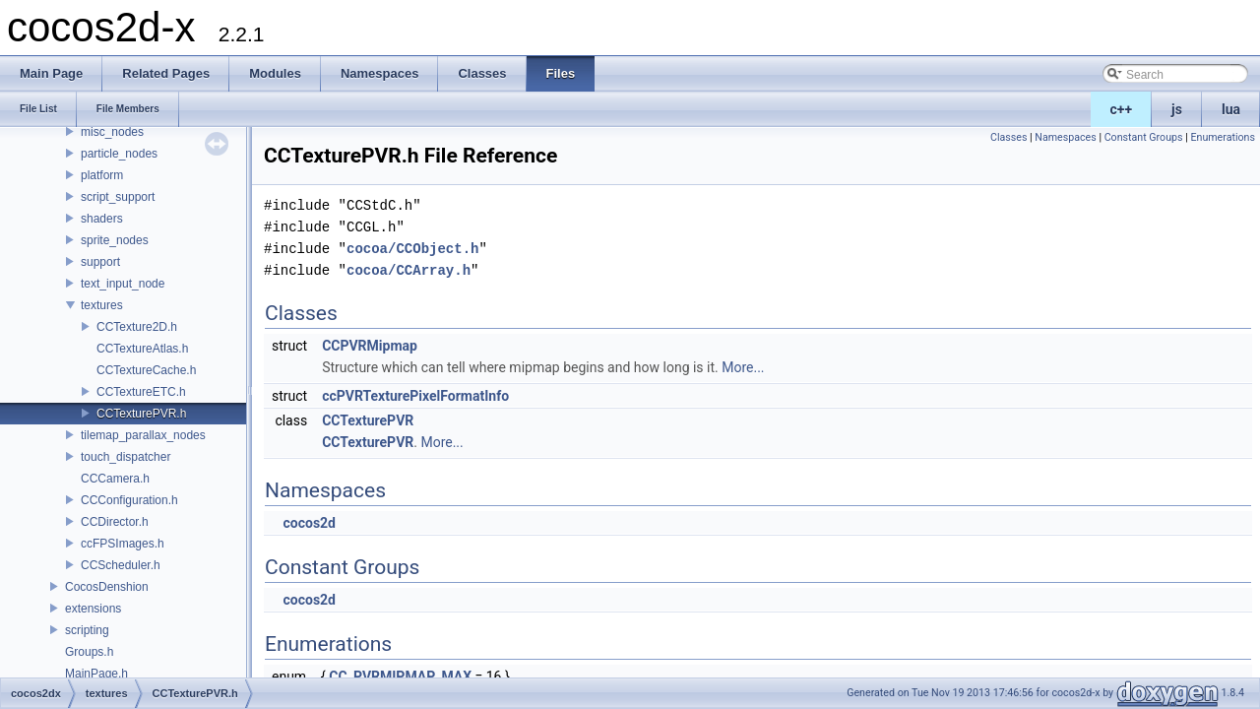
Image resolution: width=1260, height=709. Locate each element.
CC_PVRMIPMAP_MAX (400, 676)
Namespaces (1065, 137)
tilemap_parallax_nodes (143, 435)
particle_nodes (119, 154)
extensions (93, 608)
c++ (1121, 109)
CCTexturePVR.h (141, 413)
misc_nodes (112, 132)
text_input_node (122, 283)
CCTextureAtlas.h (142, 348)
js (1176, 109)
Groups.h (89, 652)
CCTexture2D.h (136, 327)
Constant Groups (1143, 137)
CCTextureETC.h (141, 392)
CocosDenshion (107, 587)
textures (102, 305)
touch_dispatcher (125, 457)
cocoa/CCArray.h (408, 270)
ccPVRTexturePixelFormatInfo (415, 396)
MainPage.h (96, 673)
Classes (1008, 137)
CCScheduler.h (120, 565)
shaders (102, 219)
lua (1231, 109)
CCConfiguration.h (129, 500)
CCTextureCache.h (146, 370)
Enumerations (1222, 137)
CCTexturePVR (367, 420)
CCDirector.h (115, 522)
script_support (118, 197)
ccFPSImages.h (122, 543)
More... (743, 367)
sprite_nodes (115, 240)
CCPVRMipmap (369, 346)
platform (102, 175)
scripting (87, 630)
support (100, 262)
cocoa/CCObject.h (412, 248)
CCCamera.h (115, 478)
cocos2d (309, 523)
